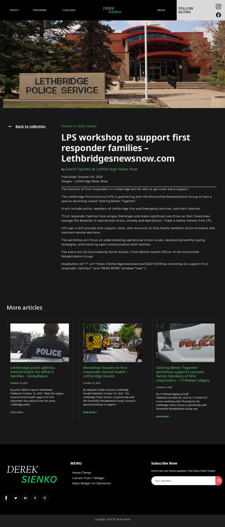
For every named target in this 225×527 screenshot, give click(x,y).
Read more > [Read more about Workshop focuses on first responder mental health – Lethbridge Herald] (90, 412)
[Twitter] (15, 498)
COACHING (68, 10)
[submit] (218, 480)
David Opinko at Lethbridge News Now (102, 169)
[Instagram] (44, 498)
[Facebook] (218, 5)
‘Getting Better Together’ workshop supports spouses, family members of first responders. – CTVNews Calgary (182, 374)
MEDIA (162, 10)
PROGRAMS (40, 10)
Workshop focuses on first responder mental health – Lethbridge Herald (105, 371)
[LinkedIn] (25, 498)
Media (91, 126)
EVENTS (14, 10)
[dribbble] (35, 498)
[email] (183, 480)
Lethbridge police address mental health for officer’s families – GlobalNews (32, 371)
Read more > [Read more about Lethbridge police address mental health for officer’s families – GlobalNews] (17, 412)
